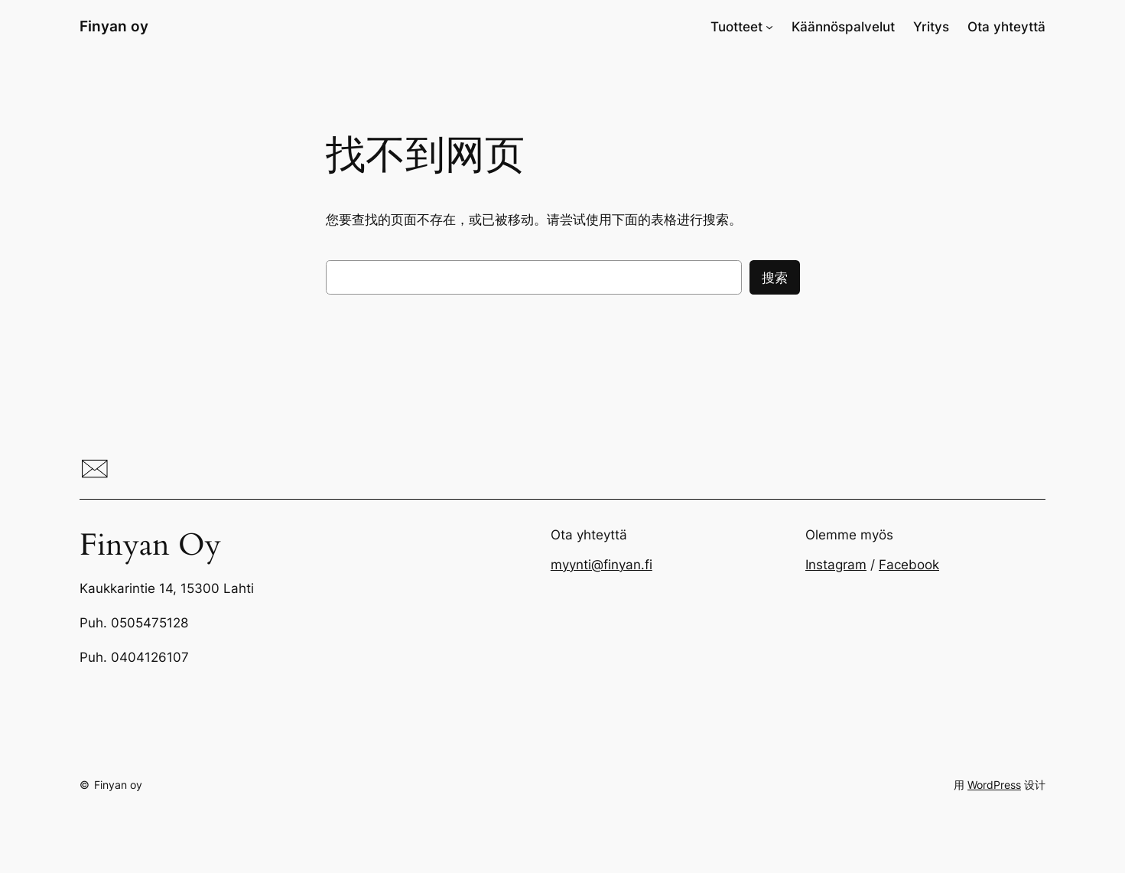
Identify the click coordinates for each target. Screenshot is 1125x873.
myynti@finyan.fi (601, 564)
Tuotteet (736, 26)
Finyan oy (114, 26)
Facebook (909, 564)
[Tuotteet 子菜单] (769, 27)
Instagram (836, 564)
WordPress (994, 784)
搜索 (775, 277)
